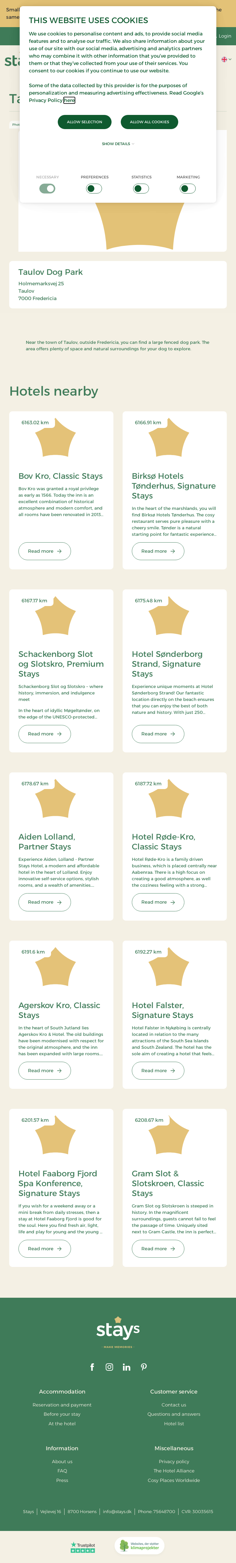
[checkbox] (47, 183)
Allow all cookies (149, 122)
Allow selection (84, 122)
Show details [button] (118, 143)
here (69, 100)
